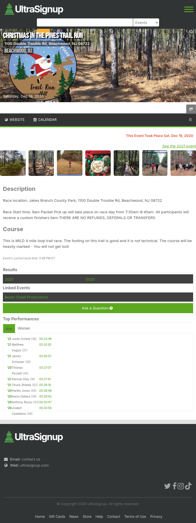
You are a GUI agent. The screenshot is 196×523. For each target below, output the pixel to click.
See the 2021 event (179, 146)
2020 (90, 279)
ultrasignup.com (34, 465)
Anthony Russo (22, 402)
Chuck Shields (21, 385)
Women (24, 328)
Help (99, 516)
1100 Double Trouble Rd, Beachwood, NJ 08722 (47, 43)
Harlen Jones (21, 390)
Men (9, 329)
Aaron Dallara (21, 396)
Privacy (156, 516)
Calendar (45, 119)
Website (14, 119)
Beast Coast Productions (26, 297)
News (74, 516)
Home (40, 516)
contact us (31, 459)
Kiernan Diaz (20, 379)
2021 (9, 279)
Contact (113, 516)
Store (87, 516)
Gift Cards (57, 516)
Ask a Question (97, 308)
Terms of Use (135, 516)
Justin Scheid (21, 339)
